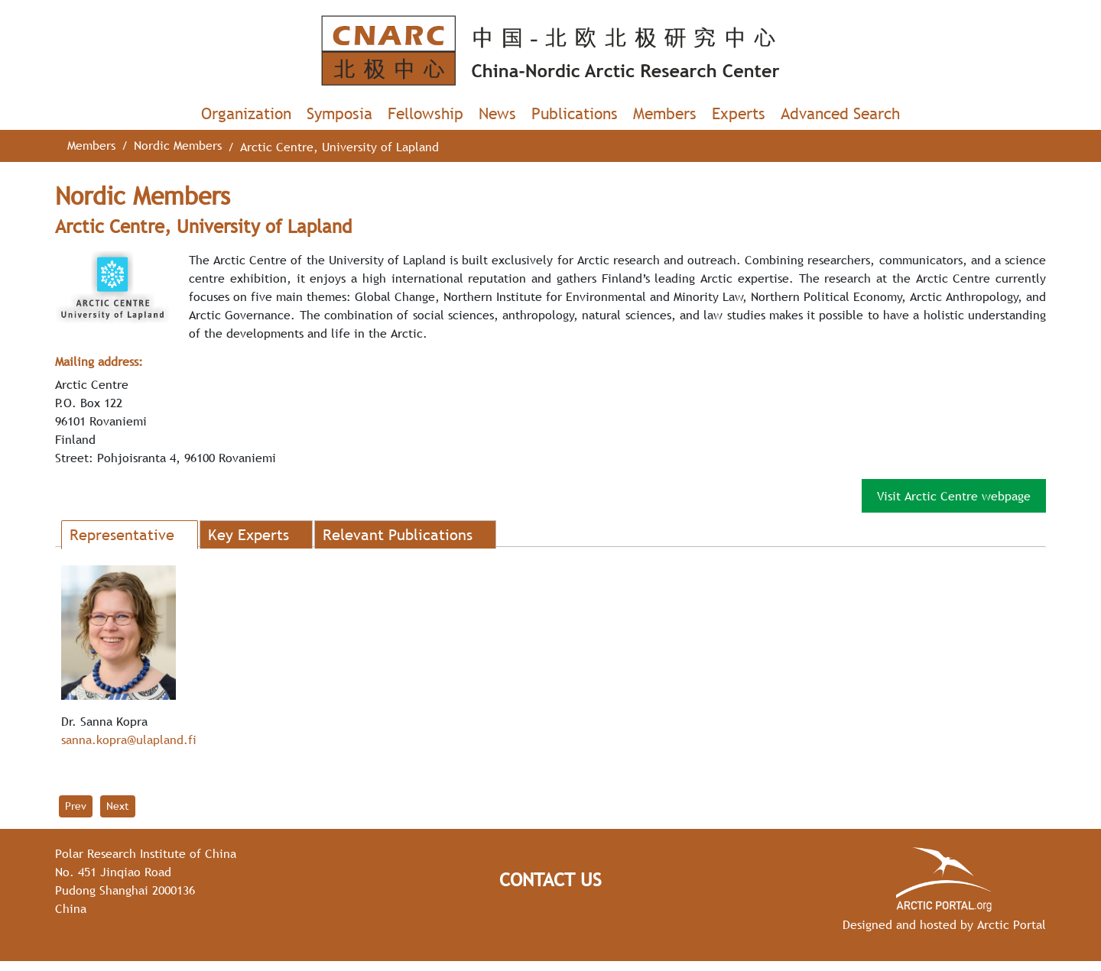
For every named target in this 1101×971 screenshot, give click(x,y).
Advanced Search (840, 113)
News (497, 113)
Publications (574, 113)
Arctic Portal (1011, 924)
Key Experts (248, 535)
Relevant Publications (398, 535)
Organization (246, 113)
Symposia (339, 113)
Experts (738, 113)
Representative (122, 535)
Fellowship (425, 113)
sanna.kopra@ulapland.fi (128, 739)
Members (665, 113)
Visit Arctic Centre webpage (954, 495)
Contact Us (550, 880)
